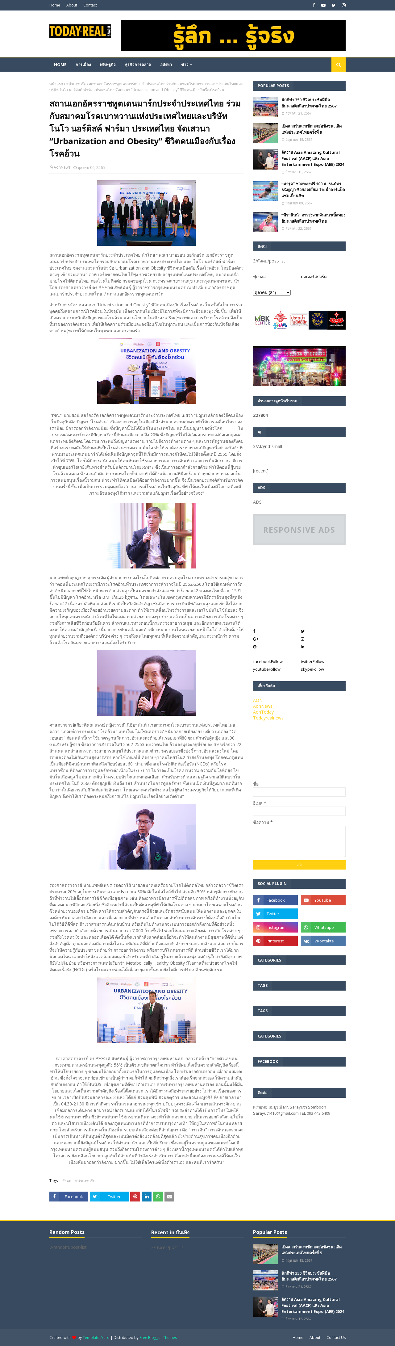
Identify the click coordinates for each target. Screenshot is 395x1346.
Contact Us (336, 1337)
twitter (312, 661)
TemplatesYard (96, 1337)
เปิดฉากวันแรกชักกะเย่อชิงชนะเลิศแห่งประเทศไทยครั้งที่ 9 (311, 129)
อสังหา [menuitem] (166, 64)
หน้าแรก (56, 83)
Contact (90, 5)
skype (312, 669)
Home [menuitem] (60, 64)
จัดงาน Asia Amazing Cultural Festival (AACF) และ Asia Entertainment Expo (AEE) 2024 (312, 158)
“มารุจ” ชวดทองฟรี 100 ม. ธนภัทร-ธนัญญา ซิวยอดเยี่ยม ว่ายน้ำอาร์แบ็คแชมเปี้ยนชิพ (313, 190)
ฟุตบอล (259, 276)
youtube (267, 669)
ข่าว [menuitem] (184, 64)
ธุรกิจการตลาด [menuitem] (138, 64)
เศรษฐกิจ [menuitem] (108, 64)
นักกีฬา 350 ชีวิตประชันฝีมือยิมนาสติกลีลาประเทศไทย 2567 (308, 103)
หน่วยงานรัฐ (76, 83)
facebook (268, 661)
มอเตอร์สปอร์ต (313, 276)
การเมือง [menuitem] (83, 64)
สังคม (66, 1181)
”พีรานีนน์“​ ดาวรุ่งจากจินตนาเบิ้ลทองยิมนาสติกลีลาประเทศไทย (313, 218)
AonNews (62, 167)
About (71, 5)
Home (54, 5)
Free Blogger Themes (158, 1337)
